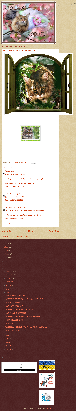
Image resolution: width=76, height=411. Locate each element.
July (8, 289)
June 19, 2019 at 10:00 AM (14, 187)
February (9, 346)
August (9, 285)
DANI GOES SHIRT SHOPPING (16, 331)
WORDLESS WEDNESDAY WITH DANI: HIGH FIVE (23, 316)
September (10, 282)
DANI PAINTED (11, 324)
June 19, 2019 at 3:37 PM (14, 200)
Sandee (7, 171)
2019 (6, 268)
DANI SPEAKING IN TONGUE (16, 313)
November (10, 275)
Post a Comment (10, 223)
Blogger (49, 408)
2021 (6, 261)
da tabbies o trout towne (13, 207)
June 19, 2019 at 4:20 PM (14, 218)
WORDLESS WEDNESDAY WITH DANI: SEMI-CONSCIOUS (26, 327)
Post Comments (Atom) (20, 236)
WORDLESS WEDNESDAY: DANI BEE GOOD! (21, 309)
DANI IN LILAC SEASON (14, 320)
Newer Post (7, 231)
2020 (6, 265)
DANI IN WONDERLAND (14, 302)
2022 (6, 258)
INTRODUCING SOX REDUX (16, 295)
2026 (6, 244)
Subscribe (19, 370)
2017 (6, 357)
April (8, 339)
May (8, 335)
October (9, 278)
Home (31, 231)
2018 (6, 354)
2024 (6, 251)
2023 (6, 254)
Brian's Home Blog (11, 194)
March (8, 342)
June (8, 292)
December (9, 271)
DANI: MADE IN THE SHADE (15, 306)
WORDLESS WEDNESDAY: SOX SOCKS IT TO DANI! (24, 299)
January (9, 349)
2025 (6, 247)
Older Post (54, 231)
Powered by (19, 374)
